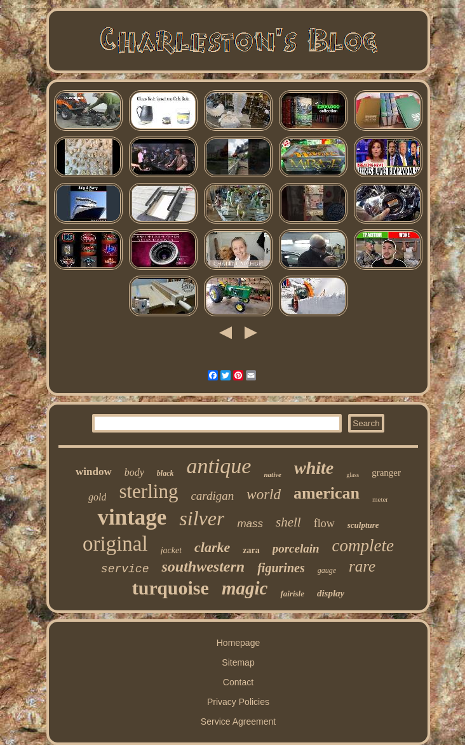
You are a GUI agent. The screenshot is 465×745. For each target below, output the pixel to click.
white (314, 468)
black (165, 473)
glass (352, 474)
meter (380, 499)
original (115, 543)
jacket (171, 550)
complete (363, 545)
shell (288, 522)
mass (250, 524)
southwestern (203, 566)
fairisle (292, 593)
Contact (238, 682)
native (272, 474)
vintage (131, 517)
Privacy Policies (238, 702)
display (330, 593)
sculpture (363, 525)
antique (218, 466)
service (125, 569)
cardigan (212, 495)
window (94, 472)
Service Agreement (238, 721)
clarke (212, 547)
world (263, 494)
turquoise (170, 587)
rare (362, 566)
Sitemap (238, 662)
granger (386, 472)
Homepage (238, 643)
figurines (280, 568)
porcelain (296, 548)
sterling (148, 491)
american (326, 493)
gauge (327, 570)
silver (201, 518)
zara (251, 550)
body (134, 472)
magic (245, 588)
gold (97, 497)
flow (324, 523)
